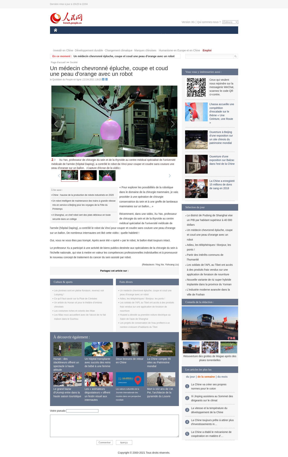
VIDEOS (76, 43)
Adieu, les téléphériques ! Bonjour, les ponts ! (142, 298)
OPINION (225, 35)
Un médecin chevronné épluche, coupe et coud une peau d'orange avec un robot (124, 56)
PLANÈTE (176, 35)
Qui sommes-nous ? (209, 22)
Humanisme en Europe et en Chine (179, 50)
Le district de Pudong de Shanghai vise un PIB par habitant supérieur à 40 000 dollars (210, 220)
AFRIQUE (109, 35)
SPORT (191, 35)
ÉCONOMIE (76, 35)
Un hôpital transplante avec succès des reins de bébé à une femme (98, 362)
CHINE (60, 35)
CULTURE (143, 35)
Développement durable (89, 50)
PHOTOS (61, 43)
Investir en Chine (63, 50)
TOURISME (207, 35)
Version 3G (188, 22)
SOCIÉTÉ (159, 35)
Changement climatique (118, 50)
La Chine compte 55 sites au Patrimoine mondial (159, 362)
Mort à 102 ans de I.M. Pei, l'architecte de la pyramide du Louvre (160, 392)
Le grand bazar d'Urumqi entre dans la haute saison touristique (67, 392)
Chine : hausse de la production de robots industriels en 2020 (83, 195)
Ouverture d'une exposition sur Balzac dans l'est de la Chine (222, 160)
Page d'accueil (58, 62)
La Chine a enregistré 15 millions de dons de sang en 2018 (222, 184)
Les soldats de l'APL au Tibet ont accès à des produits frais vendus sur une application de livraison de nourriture (147, 306)
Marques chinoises (145, 50)
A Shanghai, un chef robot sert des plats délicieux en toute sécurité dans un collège (81, 217)
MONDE (93, 35)
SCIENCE (126, 35)
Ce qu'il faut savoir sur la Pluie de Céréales (75, 298)
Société (74, 62)
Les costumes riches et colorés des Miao (74, 311)
